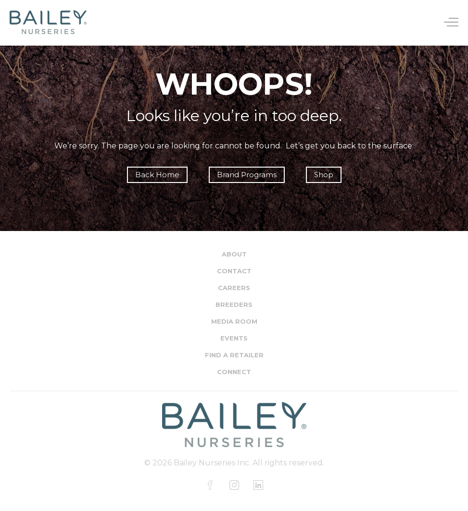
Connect (234, 372)
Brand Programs (247, 174)
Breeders (234, 304)
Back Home (157, 174)
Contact (234, 271)
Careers (234, 288)
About (234, 254)
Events (234, 338)
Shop (323, 174)
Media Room (234, 321)
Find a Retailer (234, 355)
